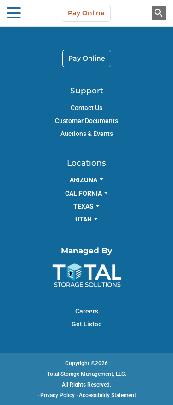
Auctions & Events (86, 133)
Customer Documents (86, 120)
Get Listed (87, 324)
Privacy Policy (57, 395)
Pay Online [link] (86, 58)
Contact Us (86, 107)
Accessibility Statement (107, 395)
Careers (86, 311)
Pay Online (86, 13)
